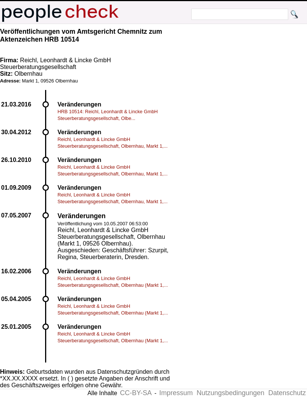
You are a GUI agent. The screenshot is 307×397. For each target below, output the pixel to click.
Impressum (176, 393)
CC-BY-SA (135, 393)
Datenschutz (287, 393)
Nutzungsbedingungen (230, 393)
